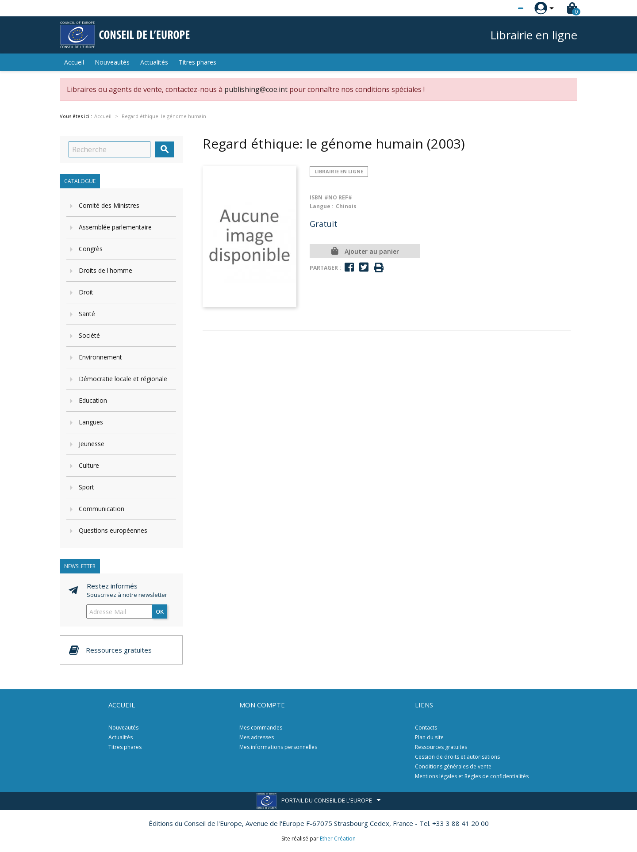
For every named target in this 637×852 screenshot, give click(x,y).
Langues (91, 422)
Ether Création (338, 838)
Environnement (100, 357)
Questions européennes (113, 530)
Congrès (91, 249)
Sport (86, 487)
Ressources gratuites (441, 747)
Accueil (74, 62)
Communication (101, 508)
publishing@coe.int (256, 89)
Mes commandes (260, 727)
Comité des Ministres (109, 205)
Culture (89, 465)
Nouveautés (112, 62)
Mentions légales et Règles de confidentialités (472, 776)
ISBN (316, 197)
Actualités (154, 62)
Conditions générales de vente (453, 766)
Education (93, 400)
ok (160, 611)
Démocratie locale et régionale (123, 378)
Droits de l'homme (105, 270)
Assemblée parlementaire (115, 227)
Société (89, 335)
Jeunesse (91, 443)
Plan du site (429, 737)
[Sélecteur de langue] (502, 8)
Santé (87, 313)
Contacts (426, 727)
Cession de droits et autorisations (457, 756)
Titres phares (197, 62)
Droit (86, 292)
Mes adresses (256, 737)
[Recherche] (109, 149)
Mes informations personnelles (278, 747)
